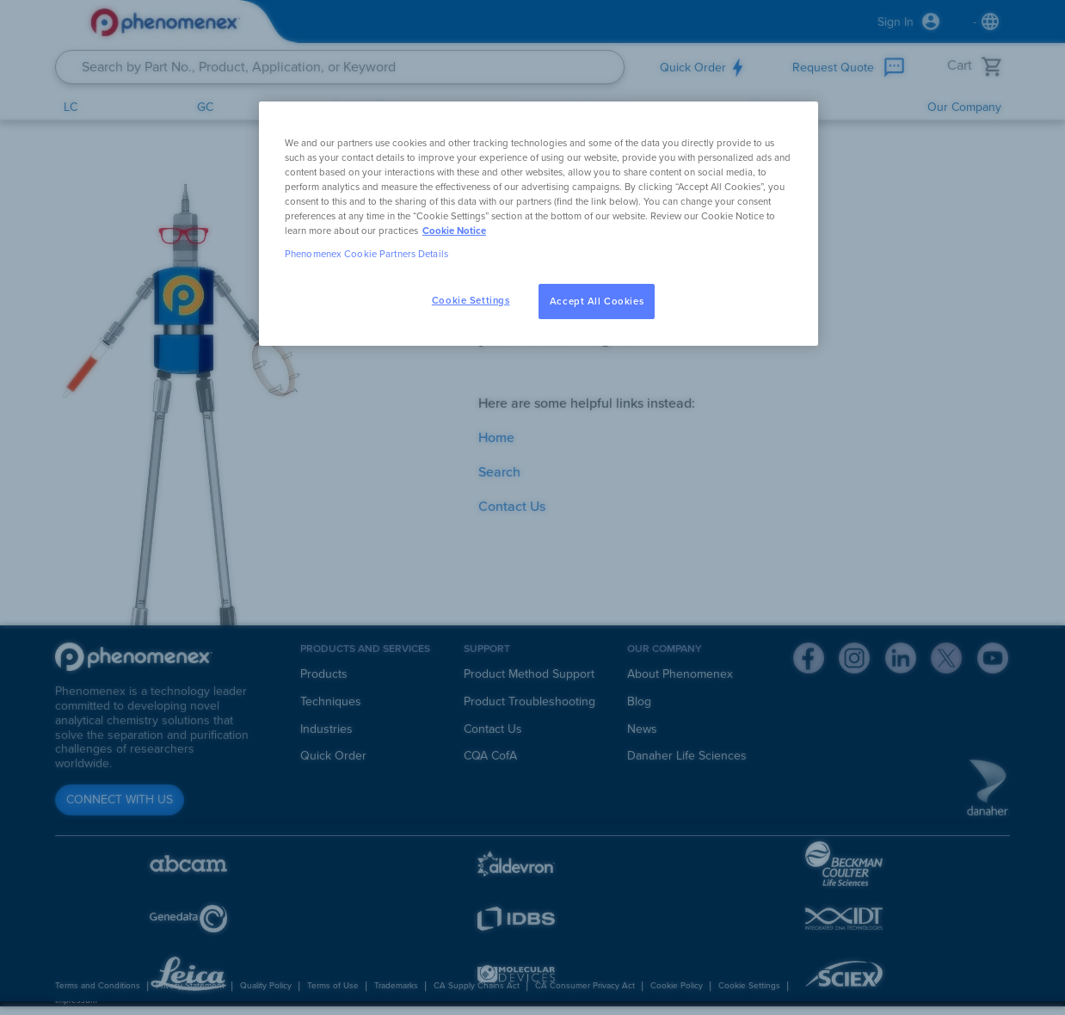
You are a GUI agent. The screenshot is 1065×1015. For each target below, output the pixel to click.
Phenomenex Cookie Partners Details (366, 254)
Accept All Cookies (596, 301)
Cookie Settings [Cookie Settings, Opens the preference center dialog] (471, 300)
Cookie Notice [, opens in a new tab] (454, 231)
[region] (538, 224)
